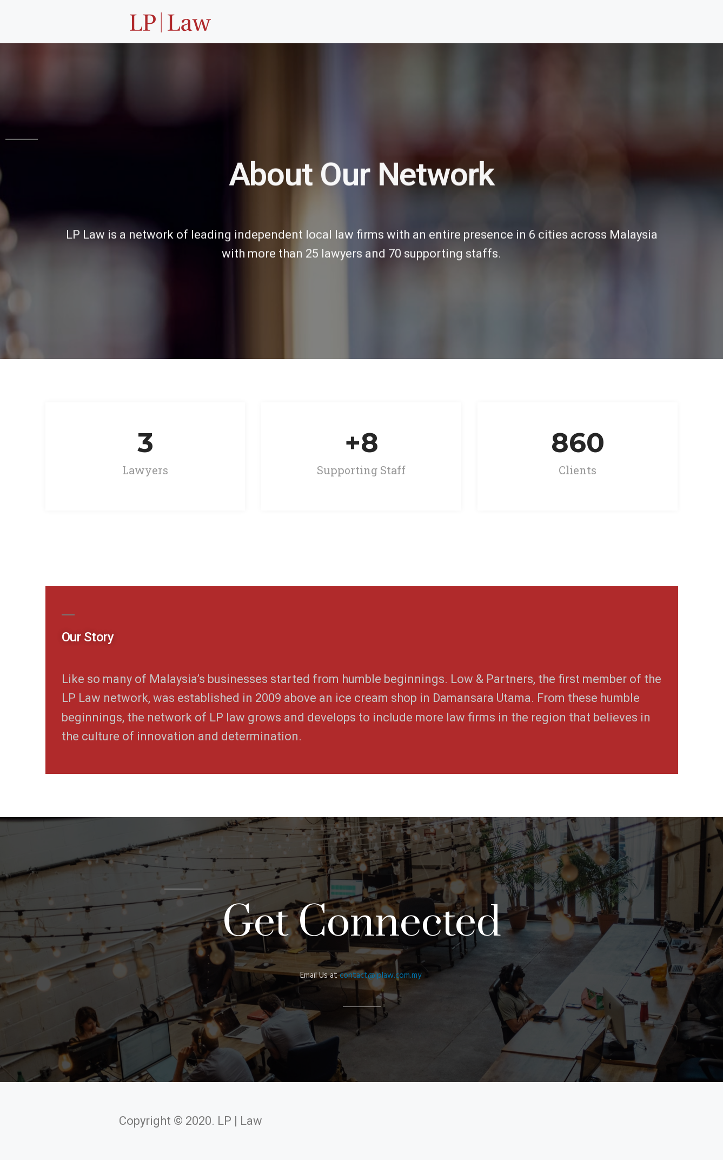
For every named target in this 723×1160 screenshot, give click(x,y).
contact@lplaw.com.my (380, 975)
